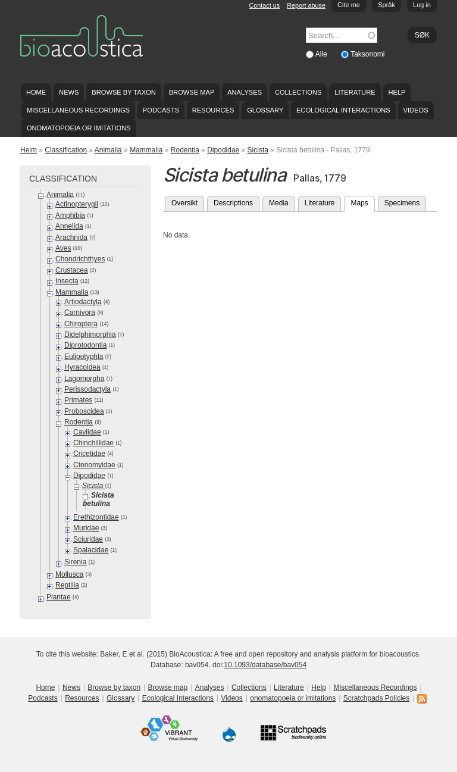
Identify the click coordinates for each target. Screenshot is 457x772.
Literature (354, 92)
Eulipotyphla (83, 356)
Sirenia (75, 562)
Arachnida (71, 237)
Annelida (69, 226)
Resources (213, 110)
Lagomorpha (84, 378)
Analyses (244, 92)
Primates (78, 400)
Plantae (58, 597)
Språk (386, 4)
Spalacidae (90, 550)
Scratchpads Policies (376, 698)
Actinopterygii (76, 204)
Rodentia (185, 150)
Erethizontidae (96, 517)
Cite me (348, 4)
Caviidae (87, 432)
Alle (322, 54)
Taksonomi (367, 54)
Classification (66, 150)
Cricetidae (89, 453)
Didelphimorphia (90, 334)
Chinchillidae (93, 443)
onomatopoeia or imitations (79, 128)
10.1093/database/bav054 (265, 665)
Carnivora (79, 312)
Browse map (192, 92)
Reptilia (67, 585)
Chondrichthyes (80, 259)
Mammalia (146, 150)
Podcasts (161, 110)
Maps (362, 201)
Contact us (264, 5)
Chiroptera (81, 324)
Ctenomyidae (94, 465)
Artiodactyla (83, 302)
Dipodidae (223, 150)
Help (396, 92)
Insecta (67, 281)
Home (36, 92)
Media (279, 203)
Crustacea (71, 270)
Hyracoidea (82, 367)
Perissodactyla (87, 389)
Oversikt (184, 203)
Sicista (258, 150)
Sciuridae (88, 539)
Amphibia (70, 215)
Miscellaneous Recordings (78, 110)
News (69, 92)
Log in (422, 4)
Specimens (402, 203)
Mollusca (69, 574)
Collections (298, 92)
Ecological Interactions (343, 110)
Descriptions (233, 203)
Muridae (86, 528)
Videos (415, 110)
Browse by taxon (124, 92)
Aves (63, 248)
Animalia (108, 150)
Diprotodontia (85, 345)
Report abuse (306, 5)
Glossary (265, 110)
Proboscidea (84, 411)
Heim (28, 150)
